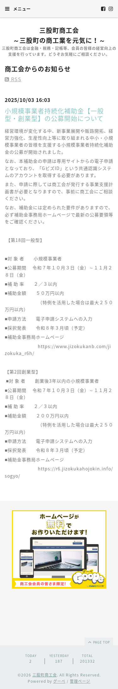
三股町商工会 (44, 675)
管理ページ (80, 681)
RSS (13, 79)
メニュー (18, 9)
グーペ (59, 681)
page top (98, 641)
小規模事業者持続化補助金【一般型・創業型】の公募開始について (54, 114)
